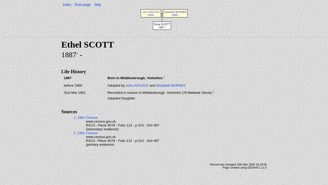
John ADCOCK (137, 85)
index (67, 5)
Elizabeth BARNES (170, 85)
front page (83, 5)
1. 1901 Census (86, 117)
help (97, 5)
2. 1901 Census (86, 133)
